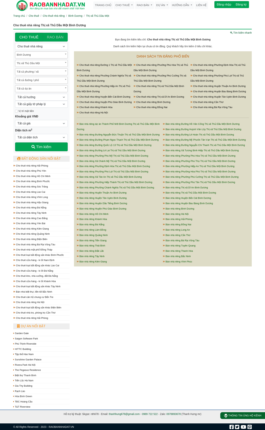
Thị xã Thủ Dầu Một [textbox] (28, 63)
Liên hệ (201, 5)
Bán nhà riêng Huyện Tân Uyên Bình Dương (102, 198)
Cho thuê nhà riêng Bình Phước (31, 181)
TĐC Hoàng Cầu (22, 401)
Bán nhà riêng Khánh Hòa (92, 219)
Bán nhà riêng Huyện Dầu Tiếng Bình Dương (102, 203)
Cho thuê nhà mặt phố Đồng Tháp (32, 249)
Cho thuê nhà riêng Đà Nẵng (29, 207)
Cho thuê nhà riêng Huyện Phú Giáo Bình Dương (104, 102)
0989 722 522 (150, 414)
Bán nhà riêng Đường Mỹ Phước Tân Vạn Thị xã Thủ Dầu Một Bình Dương (204, 139)
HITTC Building (22, 349)
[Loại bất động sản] (41, 46)
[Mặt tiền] (16, 111)
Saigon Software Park (25, 338)
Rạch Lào (19, 391)
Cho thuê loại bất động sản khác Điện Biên (37, 307)
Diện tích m (23, 130)
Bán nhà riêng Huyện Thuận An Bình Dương (101, 192)
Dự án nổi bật (31, 326)
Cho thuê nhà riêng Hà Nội (28, 302)
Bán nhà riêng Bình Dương (178, 208)
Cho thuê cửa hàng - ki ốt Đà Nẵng (33, 270)
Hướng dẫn (181, 5)
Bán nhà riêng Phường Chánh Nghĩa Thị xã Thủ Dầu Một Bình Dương (115, 187)
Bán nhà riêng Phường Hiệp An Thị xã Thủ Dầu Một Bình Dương (198, 166)
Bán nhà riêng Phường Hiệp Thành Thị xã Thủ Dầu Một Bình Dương (114, 182)
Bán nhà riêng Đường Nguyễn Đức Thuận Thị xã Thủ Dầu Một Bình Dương (118, 134)
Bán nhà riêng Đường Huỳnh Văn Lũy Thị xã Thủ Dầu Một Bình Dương (202, 129)
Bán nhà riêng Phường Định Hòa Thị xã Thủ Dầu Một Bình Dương (113, 166)
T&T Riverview (21, 406)
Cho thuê (122, 5)
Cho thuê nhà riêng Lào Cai (29, 192)
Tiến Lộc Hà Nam (23, 380)
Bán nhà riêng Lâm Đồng (91, 229)
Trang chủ (103, 5)
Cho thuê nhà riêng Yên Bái (29, 223)
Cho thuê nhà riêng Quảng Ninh (31, 233)
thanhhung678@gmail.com (124, 414)
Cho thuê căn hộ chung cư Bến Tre (33, 297)
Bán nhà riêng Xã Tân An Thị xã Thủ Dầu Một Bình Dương (109, 176)
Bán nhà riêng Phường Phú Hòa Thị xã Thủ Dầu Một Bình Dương (199, 155)
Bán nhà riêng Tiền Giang (92, 240)
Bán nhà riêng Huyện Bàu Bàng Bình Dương (188, 203)
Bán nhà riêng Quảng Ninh (92, 235)
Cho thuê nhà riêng (54, 15)
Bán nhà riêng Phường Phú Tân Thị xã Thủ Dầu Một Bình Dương (199, 182)
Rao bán (143, 5)
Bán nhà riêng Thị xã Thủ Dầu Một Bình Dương (189, 192)
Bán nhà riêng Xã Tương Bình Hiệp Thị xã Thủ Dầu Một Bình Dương (201, 150)
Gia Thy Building (22, 385)
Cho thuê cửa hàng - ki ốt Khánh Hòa (34, 281)
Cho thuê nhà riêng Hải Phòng (30, 165)
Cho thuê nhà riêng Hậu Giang (30, 202)
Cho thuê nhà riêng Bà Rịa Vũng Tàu (34, 244)
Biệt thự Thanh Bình (24, 375)
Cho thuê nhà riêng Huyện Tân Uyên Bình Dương (218, 96)
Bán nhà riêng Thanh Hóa (178, 251)
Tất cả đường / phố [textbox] (28, 80)
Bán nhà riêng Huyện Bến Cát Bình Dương (187, 198)
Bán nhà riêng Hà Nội (176, 214)
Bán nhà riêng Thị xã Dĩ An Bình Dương (185, 187)
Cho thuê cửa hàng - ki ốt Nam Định (33, 260)
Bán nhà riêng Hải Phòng (177, 219)
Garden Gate (21, 333)
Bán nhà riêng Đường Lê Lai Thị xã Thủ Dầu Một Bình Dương (111, 150)
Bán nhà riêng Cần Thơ (176, 235)
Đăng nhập (224, 4)
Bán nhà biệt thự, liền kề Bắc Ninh (32, 291)
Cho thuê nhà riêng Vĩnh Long (30, 197)
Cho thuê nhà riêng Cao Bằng (30, 218)
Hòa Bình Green (22, 396)
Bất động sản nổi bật (39, 158)
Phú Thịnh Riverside (24, 343)
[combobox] (41, 54)
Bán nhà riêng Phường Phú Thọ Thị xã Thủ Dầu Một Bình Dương (199, 161)
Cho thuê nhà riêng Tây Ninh (30, 213)
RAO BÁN (55, 37)
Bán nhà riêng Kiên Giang (92, 261)
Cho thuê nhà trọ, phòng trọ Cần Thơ (34, 312)
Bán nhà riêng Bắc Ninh (177, 256)
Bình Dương (75, 15)
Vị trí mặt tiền (24, 111)
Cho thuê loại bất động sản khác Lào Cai (36, 265)
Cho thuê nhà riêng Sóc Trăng (30, 186)
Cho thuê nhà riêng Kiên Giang (31, 228)
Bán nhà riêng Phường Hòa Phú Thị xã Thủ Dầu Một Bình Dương (199, 171)
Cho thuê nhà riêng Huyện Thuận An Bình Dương (218, 86)
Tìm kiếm (41, 147)
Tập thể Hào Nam (23, 354)
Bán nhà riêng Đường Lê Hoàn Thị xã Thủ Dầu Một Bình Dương (198, 134)
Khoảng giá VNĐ (26, 116)
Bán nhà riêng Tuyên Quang (179, 245)
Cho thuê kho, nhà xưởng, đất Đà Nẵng (35, 276)
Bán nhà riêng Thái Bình (91, 245)
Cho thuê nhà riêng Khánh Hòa (94, 107)
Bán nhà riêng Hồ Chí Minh (92, 214)
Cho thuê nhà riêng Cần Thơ (206, 102)
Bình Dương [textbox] (24, 54)
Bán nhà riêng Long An (176, 229)
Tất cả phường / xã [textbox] (28, 71)
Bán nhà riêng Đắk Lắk (90, 251)
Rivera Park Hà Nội (24, 364)
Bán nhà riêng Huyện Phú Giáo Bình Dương (101, 208)
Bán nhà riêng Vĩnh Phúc (177, 261)
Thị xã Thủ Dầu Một (97, 15)
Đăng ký (241, 4)
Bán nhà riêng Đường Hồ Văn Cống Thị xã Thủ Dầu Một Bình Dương (201, 124)
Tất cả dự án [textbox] (24, 88)
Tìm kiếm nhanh (241, 32)
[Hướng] (41, 97)
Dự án (161, 5)
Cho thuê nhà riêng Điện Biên (30, 239)
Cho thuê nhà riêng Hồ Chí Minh (31, 176)
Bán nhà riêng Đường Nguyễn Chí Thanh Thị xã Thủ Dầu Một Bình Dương (204, 145)
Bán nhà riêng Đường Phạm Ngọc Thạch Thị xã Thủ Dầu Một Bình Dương (118, 139)
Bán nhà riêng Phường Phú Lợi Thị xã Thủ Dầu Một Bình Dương (112, 171)
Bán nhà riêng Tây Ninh (91, 256)
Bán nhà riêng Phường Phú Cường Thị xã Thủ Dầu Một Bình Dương (201, 176)
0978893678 (173, 414)
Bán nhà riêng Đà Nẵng (90, 224)
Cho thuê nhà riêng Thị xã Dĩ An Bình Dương (159, 96)
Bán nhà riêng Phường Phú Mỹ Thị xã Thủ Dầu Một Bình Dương (112, 155)
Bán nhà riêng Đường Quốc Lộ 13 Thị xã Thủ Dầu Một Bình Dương (114, 145)
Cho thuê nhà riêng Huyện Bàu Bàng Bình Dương (218, 91)
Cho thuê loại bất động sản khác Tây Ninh (37, 286)
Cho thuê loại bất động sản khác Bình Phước (38, 255)
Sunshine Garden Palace (27, 359)
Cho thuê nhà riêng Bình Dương (152, 102)
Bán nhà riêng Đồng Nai (177, 224)
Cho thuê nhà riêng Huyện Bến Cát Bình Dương (103, 96)
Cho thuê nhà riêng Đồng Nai (150, 107)
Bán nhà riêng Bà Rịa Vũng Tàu (181, 240)
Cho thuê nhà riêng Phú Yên (29, 170)
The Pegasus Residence (27, 370)
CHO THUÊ (28, 37)
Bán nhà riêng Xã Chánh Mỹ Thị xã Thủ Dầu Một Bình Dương (111, 161)
